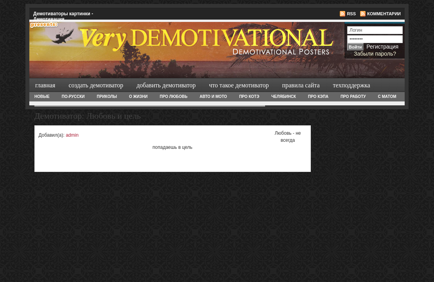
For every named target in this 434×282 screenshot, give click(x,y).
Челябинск (283, 96)
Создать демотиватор (95, 85)
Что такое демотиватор (238, 85)
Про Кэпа (318, 96)
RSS (351, 13)
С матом (387, 96)
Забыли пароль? (375, 54)
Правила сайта (299, 85)
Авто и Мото (213, 96)
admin (72, 135)
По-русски (73, 96)
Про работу (353, 96)
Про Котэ (249, 96)
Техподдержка (351, 85)
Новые (42, 96)
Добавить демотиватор (165, 85)
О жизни (138, 96)
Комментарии (384, 13)
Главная (45, 85)
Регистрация (382, 46)
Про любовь (173, 96)
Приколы (107, 96)
